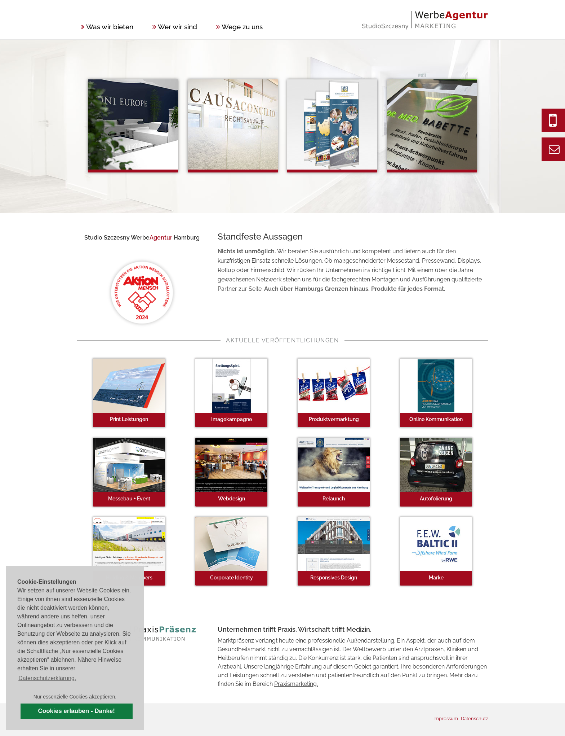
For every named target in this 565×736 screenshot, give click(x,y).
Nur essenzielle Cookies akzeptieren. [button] (75, 697)
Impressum (445, 718)
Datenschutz (474, 718)
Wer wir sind (174, 27)
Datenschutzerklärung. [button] (47, 678)
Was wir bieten (107, 27)
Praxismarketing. (296, 683)
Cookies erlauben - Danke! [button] (76, 710)
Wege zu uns (239, 27)
